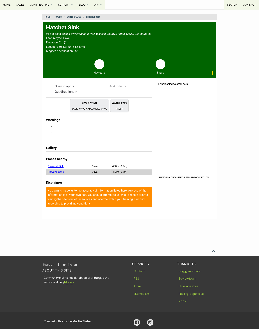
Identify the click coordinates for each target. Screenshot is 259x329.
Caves (20, 4)
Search (231, 4)
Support (66, 4)
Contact (249, 4)
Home (6, 4)
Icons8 (183, 301)
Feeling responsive (191, 294)
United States (74, 17)
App (99, 4)
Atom (137, 286)
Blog (84, 4)
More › (69, 282)
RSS (136, 279)
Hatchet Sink (93, 17)
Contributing (40, 4)
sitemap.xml (141, 294)
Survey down (187, 279)
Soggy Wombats (190, 271)
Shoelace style (188, 286)
